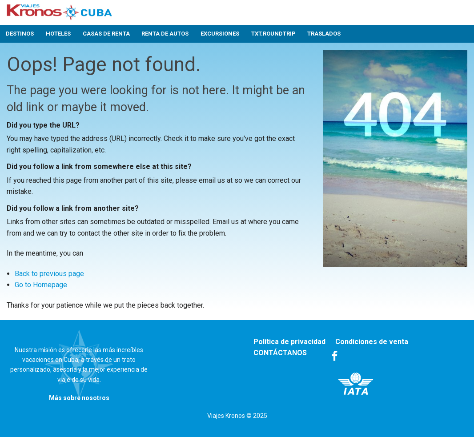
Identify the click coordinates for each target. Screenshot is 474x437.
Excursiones (220, 33)
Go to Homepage (41, 285)
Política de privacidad (289, 341)
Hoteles (58, 33)
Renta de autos (165, 33)
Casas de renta (106, 33)
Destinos (20, 33)
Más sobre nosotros (79, 397)
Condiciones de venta (371, 341)
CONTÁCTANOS (280, 353)
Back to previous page (49, 273)
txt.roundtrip (273, 33)
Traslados (324, 33)
